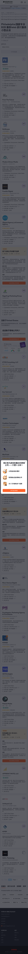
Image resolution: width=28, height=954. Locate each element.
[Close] (25, 462)
